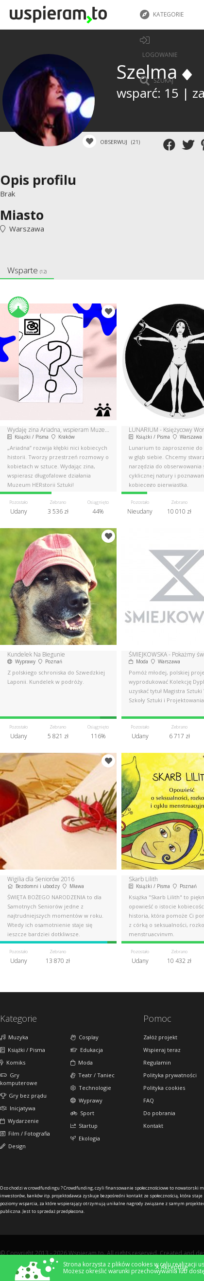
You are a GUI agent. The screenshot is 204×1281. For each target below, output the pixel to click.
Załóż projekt (160, 1037)
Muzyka (14, 1037)
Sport (82, 1113)
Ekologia (85, 1138)
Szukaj (156, 81)
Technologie (90, 1087)
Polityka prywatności (170, 1075)
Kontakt (153, 1125)
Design (13, 1146)
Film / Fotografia (25, 1133)
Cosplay (84, 1037)
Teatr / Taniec (92, 1075)
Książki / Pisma (22, 1049)
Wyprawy (86, 1100)
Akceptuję (171, 1267)
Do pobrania (159, 1113)
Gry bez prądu (23, 1095)
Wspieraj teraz (162, 1049)
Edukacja (86, 1049)
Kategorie (162, 14)
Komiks (12, 1062)
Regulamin (157, 1062)
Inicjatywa (17, 1108)
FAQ (148, 1100)
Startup (84, 1125)
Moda (81, 1062)
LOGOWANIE (158, 47)
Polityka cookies (164, 1087)
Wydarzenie (19, 1120)
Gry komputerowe (18, 1078)
